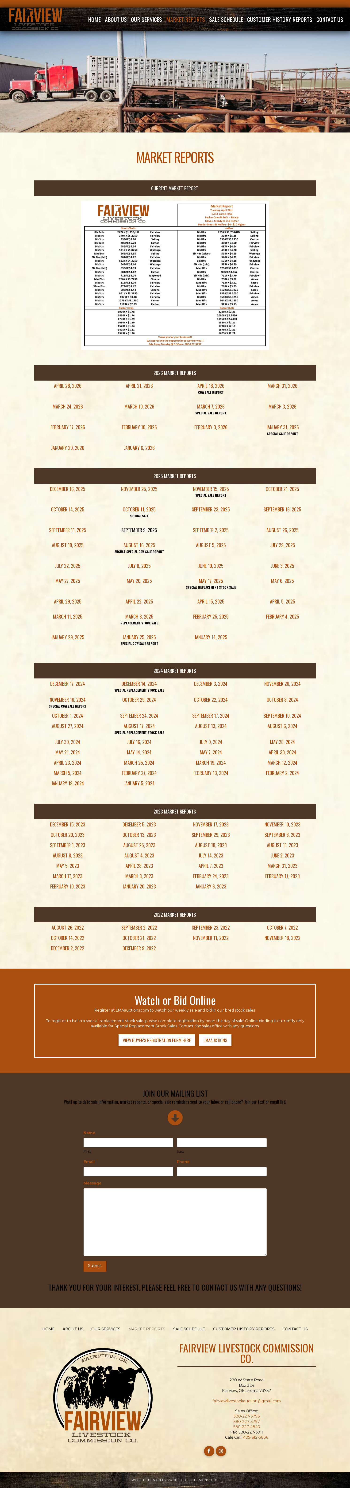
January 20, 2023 (139, 886)
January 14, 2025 (211, 637)
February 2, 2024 (282, 772)
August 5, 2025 (211, 545)
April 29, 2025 (67, 601)
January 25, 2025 (139, 637)
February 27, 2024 (139, 772)
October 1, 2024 (67, 715)
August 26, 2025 (282, 530)
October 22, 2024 (211, 699)
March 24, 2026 (68, 406)
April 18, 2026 (210, 385)
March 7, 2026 (211, 406)
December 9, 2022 (139, 948)
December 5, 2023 (139, 824)
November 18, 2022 (282, 937)
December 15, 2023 (67, 824)
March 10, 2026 (139, 406)
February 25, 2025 (211, 616)
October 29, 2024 (139, 699)
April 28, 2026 (67, 385)
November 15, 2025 (211, 488)
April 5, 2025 (282, 601)
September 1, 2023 (67, 845)
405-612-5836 (255, 1437)
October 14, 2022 (67, 937)
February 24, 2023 (211, 876)
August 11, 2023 (282, 845)
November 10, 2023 (282, 824)
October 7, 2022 (282, 927)
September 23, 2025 (211, 509)
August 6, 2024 (282, 725)
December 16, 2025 (67, 488)
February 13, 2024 (210, 772)
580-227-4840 (246, 1427)
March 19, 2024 (211, 762)
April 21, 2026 (139, 385)
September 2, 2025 (211, 530)
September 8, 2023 (282, 834)
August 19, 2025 (68, 545)
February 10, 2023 (67, 886)
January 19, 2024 (67, 783)
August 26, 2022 (68, 927)
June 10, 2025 (210, 565)
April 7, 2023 (211, 865)
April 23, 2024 (67, 762)
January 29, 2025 (67, 637)
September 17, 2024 (210, 715)
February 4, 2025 (282, 616)
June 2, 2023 (282, 855)
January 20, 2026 (67, 447)
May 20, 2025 (139, 580)
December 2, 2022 (67, 948)
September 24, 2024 (139, 715)
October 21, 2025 (282, 488)
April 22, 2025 (139, 601)
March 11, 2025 (67, 616)
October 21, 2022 (139, 937)
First (87, 1151)
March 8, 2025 (139, 616)
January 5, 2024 (139, 783)
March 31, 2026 (282, 385)
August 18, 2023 (211, 845)
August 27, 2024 (68, 725)
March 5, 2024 (68, 772)
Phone (183, 1162)
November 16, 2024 (68, 699)
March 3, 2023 (139, 876)
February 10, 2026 (139, 427)
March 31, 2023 (282, 865)
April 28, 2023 (139, 865)
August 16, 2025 (139, 545)
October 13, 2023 (139, 834)
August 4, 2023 (139, 855)
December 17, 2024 (67, 683)
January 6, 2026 (139, 447)
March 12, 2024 (282, 762)
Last (180, 1151)
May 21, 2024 (67, 752)
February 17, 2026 (67, 427)
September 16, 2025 (282, 509)
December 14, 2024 (139, 683)
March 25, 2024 (139, 762)
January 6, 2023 (211, 886)
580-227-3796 (247, 1416)
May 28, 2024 (282, 741)
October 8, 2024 (282, 699)
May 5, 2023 (67, 865)
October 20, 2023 (68, 834)
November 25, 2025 (139, 488)
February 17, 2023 (282, 876)
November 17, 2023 (211, 824)
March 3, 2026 (282, 406)
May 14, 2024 (139, 752)
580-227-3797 (247, 1421)
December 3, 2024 (210, 683)
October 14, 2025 (67, 509)
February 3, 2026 (210, 427)
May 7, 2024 (211, 752)
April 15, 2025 (210, 601)
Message (93, 1183)
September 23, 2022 (211, 927)
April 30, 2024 (282, 752)
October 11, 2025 (139, 509)
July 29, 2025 (282, 545)
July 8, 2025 (139, 565)
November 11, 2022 (211, 937)
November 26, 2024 (282, 683)
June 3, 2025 (282, 565)
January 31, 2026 (282, 427)
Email (89, 1162)
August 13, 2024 (211, 725)
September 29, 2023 (211, 834)
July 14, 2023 (211, 855)
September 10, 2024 (282, 715)
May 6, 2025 (282, 580)
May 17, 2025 (211, 580)
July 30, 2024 (67, 741)
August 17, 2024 (139, 725)
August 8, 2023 (68, 855)
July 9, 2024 (211, 741)
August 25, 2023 (139, 845)
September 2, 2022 (139, 927)
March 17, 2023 (67, 876)
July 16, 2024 (139, 741)
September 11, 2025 (67, 530)
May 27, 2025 (67, 580)
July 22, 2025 (67, 565)
